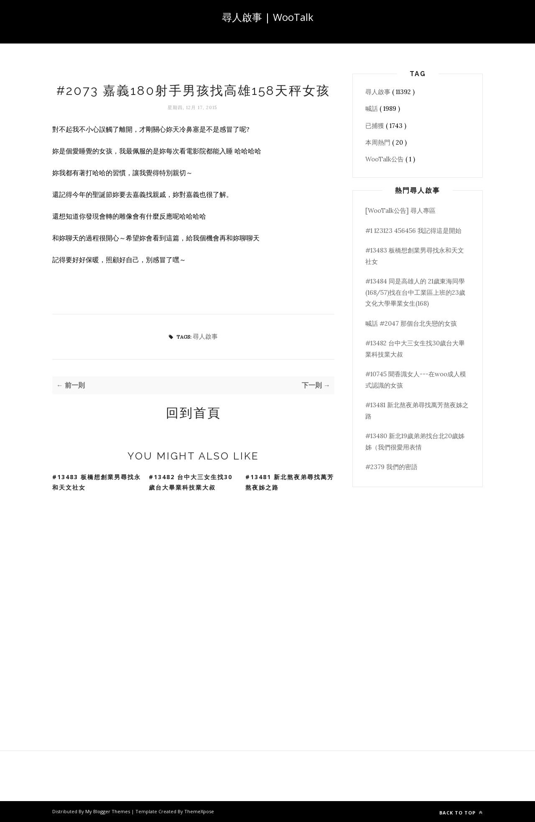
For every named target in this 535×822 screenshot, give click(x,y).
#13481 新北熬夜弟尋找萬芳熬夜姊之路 (289, 482)
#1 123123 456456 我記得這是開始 (413, 231)
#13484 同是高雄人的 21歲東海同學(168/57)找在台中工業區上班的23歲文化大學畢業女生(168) (415, 292)
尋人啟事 (205, 336)
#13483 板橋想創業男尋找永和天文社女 (96, 482)
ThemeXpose (199, 811)
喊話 (372, 108)
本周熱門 (378, 142)
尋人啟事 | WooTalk (267, 17)
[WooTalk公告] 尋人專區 (400, 210)
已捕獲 (375, 126)
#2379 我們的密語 (391, 467)
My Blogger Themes (108, 811)
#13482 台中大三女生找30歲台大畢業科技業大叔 (190, 482)
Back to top (461, 812)
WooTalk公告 (385, 159)
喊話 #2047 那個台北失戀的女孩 (411, 323)
